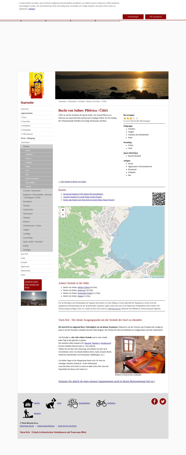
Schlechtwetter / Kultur (32, 226)
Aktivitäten (25, 142)
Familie (31, 403)
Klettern (26, 222)
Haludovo (96, 343)
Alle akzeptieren (155, 17)
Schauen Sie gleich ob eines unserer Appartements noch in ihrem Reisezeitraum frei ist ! (106, 381)
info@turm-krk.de (114, 309)
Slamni (80, 296)
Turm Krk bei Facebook (67, 426)
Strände (26, 146)
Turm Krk (25, 109)
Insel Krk (24, 254)
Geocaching (27, 238)
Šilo (27, 174)
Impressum (25, 266)
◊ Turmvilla (25, 121)
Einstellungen (133, 17)
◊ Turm (24, 117)
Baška (28, 150)
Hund (53, 403)
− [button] (63, 215)
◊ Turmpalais (26, 130)
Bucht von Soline (32, 178)
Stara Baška (30, 182)
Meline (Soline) (84, 287)
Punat (28, 166)
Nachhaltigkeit (79, 403)
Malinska (29, 154)
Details (32, 9)
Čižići (104, 101)
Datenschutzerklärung (45, 426)
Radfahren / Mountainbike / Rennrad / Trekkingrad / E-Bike (37, 196)
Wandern (26, 217)
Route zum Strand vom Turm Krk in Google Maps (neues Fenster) (89, 200)
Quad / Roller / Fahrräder (33, 242)
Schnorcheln (28, 209)
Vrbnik (28, 186)
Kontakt (24, 262)
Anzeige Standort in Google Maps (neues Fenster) (82, 197)
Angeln (26, 230)
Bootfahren (27, 201)
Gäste (23, 275)
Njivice (28, 158)
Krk (27, 170)
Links (23, 258)
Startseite (27, 102)
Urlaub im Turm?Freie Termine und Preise (32, 284)
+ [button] (63, 210)
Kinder (26, 246)
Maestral (87, 343)
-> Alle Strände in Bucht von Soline (72, 181)
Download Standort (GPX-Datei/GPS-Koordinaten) (83, 194)
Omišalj (29, 162)
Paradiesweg (106, 343)
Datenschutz (25, 271)
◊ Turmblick (25, 126)
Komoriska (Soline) (85, 293)
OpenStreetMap (158, 277)
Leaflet (146, 277)
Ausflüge (26, 234)
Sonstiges (27, 250)
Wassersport (28, 213)
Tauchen (26, 205)
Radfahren (105, 403)
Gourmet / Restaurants (32, 190)
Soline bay (82, 290)
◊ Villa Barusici (27, 134)
